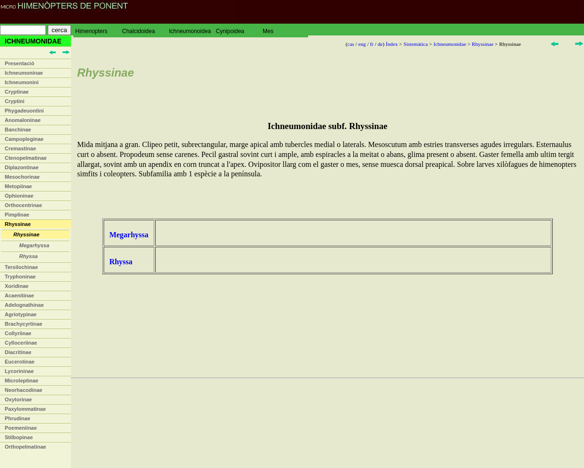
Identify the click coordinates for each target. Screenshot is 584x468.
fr (371, 44)
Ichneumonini (22, 82)
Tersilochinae (21, 267)
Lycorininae (19, 371)
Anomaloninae (23, 120)
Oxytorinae (18, 399)
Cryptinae (17, 92)
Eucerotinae (20, 361)
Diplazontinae (22, 167)
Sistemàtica (415, 44)
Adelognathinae (24, 305)
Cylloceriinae (21, 343)
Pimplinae (17, 214)
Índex (392, 44)
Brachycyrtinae (24, 324)
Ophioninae (19, 196)
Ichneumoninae (24, 73)
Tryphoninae (20, 276)
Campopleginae (24, 139)
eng (362, 44)
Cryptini (15, 101)
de (380, 44)
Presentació (19, 63)
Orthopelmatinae (25, 447)
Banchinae (18, 129)
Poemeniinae (21, 428)
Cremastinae (20, 148)
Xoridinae (16, 286)
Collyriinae (18, 333)
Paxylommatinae (25, 409)
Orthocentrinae (23, 205)
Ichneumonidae (450, 44)
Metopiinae (18, 186)
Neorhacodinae (23, 390)
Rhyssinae (18, 224)
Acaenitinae (19, 295)
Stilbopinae (19, 437)
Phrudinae (17, 418)
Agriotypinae (20, 314)
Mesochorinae (22, 177)
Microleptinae (21, 380)
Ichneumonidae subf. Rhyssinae (327, 126)
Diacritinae (18, 352)
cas (350, 44)
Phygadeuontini (24, 110)
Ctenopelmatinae (26, 158)
